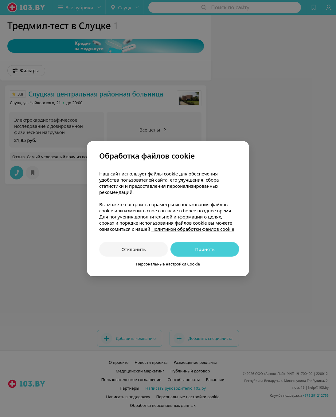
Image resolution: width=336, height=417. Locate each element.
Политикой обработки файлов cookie (192, 229)
